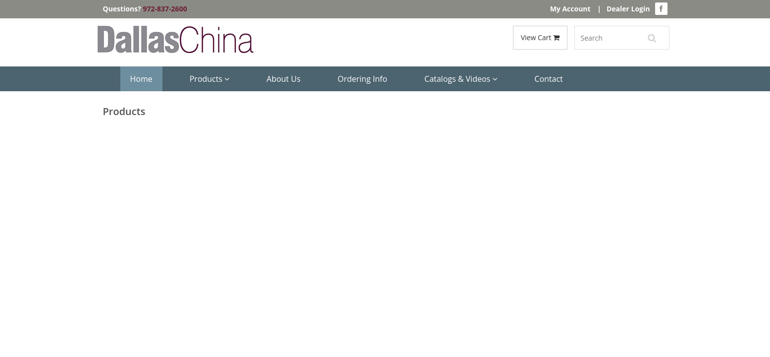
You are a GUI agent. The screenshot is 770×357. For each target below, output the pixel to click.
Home (141, 78)
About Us (283, 78)
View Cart (540, 37)
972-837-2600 (165, 8)
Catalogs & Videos (460, 78)
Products (210, 78)
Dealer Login (628, 8)
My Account (570, 8)
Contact (548, 78)
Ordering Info (362, 78)
